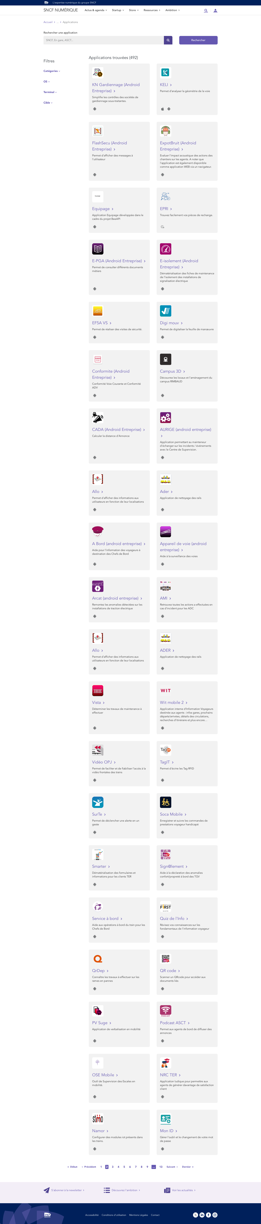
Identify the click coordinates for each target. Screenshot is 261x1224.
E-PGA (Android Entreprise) (117, 260)
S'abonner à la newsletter (64, 1190)
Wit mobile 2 (172, 702)
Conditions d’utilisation (114, 1215)
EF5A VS (100, 322)
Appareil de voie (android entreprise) (183, 546)
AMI (164, 598)
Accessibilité (92, 1215)
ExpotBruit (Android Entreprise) (178, 146)
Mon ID (167, 1130)
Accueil (48, 22)
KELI (164, 84)
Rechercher (198, 40)
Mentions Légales (138, 1215)
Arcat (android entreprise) (116, 598)
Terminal (49, 92)
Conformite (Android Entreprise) (111, 374)
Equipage (101, 208)
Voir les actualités (180, 1190)
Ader (165, 491)
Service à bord (106, 918)
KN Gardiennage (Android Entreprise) (116, 87)
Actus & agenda (96, 10)
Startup (118, 10)
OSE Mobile (103, 1075)
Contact (155, 1215)
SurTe (97, 814)
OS (45, 81)
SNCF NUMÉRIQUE (61, 10)
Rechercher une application (60, 32)
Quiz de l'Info (173, 918)
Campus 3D (171, 371)
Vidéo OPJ (102, 762)
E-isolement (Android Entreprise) (179, 264)
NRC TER (169, 1075)
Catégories (51, 71)
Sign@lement (172, 866)
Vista (97, 702)
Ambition (172, 10)
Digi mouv (170, 322)
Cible (47, 102)
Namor (99, 1130)
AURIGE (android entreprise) (185, 429)
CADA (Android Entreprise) (117, 429)
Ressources (152, 10)
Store (134, 10)
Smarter (99, 866)
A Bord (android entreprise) (117, 543)
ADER (166, 650)
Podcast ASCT (173, 1022)
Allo (96, 491)
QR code (168, 970)
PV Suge (100, 1022)
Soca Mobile (172, 814)
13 (160, 1167)
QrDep (99, 970)
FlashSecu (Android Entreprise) (109, 146)
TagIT (165, 762)
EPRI (164, 208)
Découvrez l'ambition (122, 1190)
